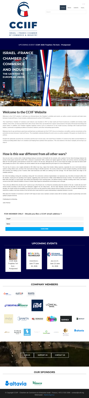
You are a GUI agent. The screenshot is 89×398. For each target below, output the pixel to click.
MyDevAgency (49, 395)
